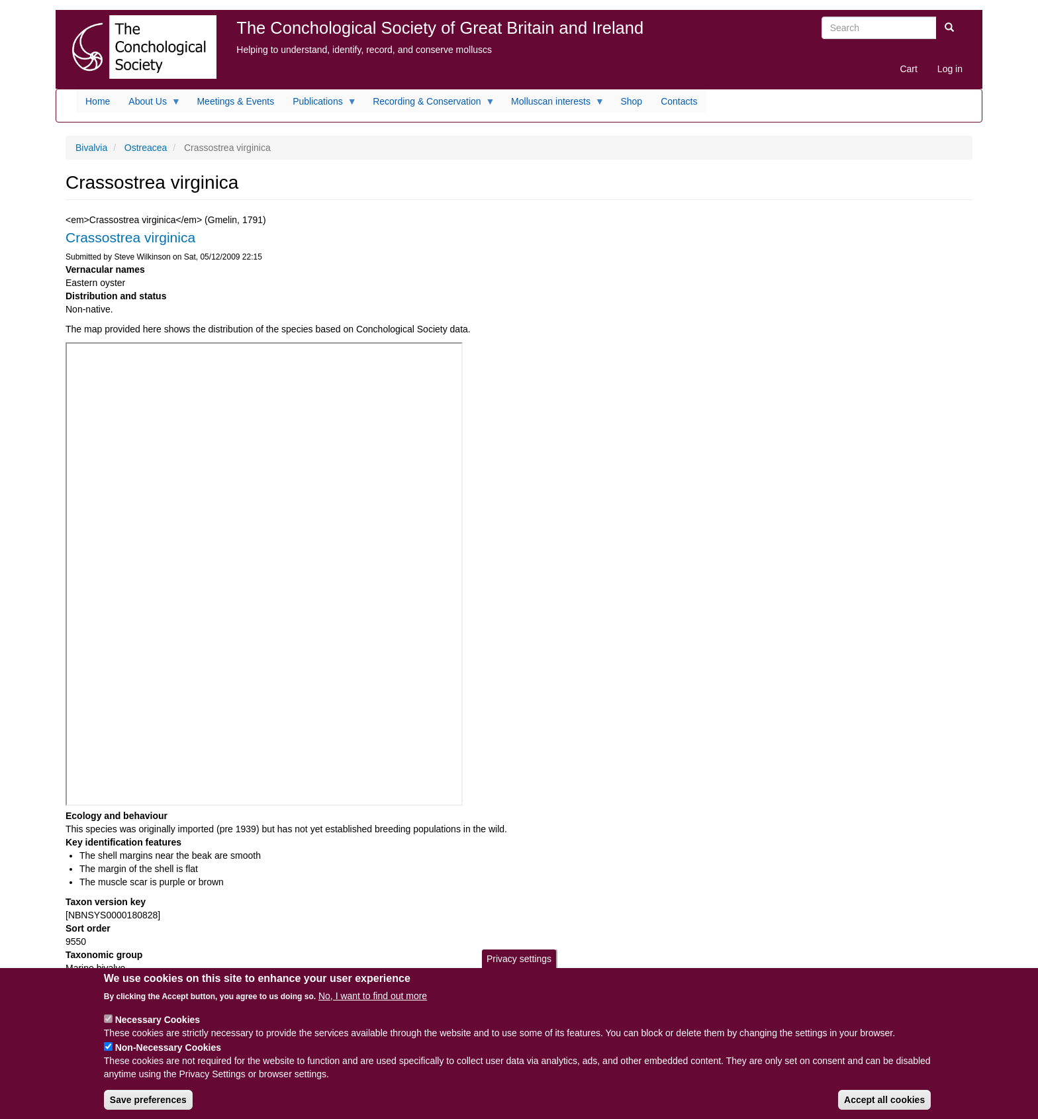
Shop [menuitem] (631, 101)
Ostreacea (145, 147)
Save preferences (148, 1100)
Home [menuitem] (97, 101)
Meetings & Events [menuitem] (235, 101)
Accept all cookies (884, 1100)
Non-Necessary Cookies (168, 1047)
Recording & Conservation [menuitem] (429, 104)
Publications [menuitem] (320, 104)
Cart (908, 69)
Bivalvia (91, 147)
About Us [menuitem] (150, 104)
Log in (950, 69)
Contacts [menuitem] (679, 101)
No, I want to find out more (372, 996)
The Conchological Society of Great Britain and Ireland (439, 28)
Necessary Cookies (157, 1019)
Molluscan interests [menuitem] (553, 104)
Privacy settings (519, 958)
